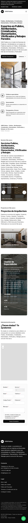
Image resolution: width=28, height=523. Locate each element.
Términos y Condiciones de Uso (9, 489)
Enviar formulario (14, 421)
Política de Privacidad (6, 487)
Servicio (17, 387)
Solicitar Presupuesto (8, 56)
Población (18, 400)
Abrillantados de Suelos (10, 187)
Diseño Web (4, 517)
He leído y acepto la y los (12, 416)
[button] (24, 192)
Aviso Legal (4, 482)
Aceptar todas (4, 6)
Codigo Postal (7, 400)
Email (5, 393)
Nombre (5, 387)
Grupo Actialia (11, 517)
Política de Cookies (6, 484)
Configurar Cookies (6, 492)
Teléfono (18, 393)
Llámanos (22, 56)
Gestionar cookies (17, 6)
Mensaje (6, 406)
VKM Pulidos (7, 11)
